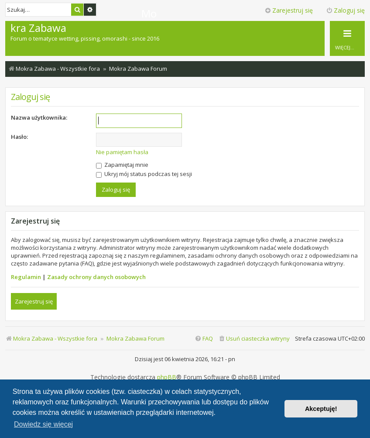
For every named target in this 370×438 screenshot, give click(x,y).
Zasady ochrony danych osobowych (96, 277)
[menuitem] (254, 338)
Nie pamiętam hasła (122, 152)
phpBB (166, 377)
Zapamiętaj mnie (122, 165)
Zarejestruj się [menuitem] (288, 10)
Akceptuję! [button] (321, 408)
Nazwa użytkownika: (39, 117)
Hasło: (19, 137)
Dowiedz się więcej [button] (43, 424)
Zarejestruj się (34, 301)
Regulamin (26, 277)
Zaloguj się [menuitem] (345, 10)
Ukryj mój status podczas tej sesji (144, 174)
